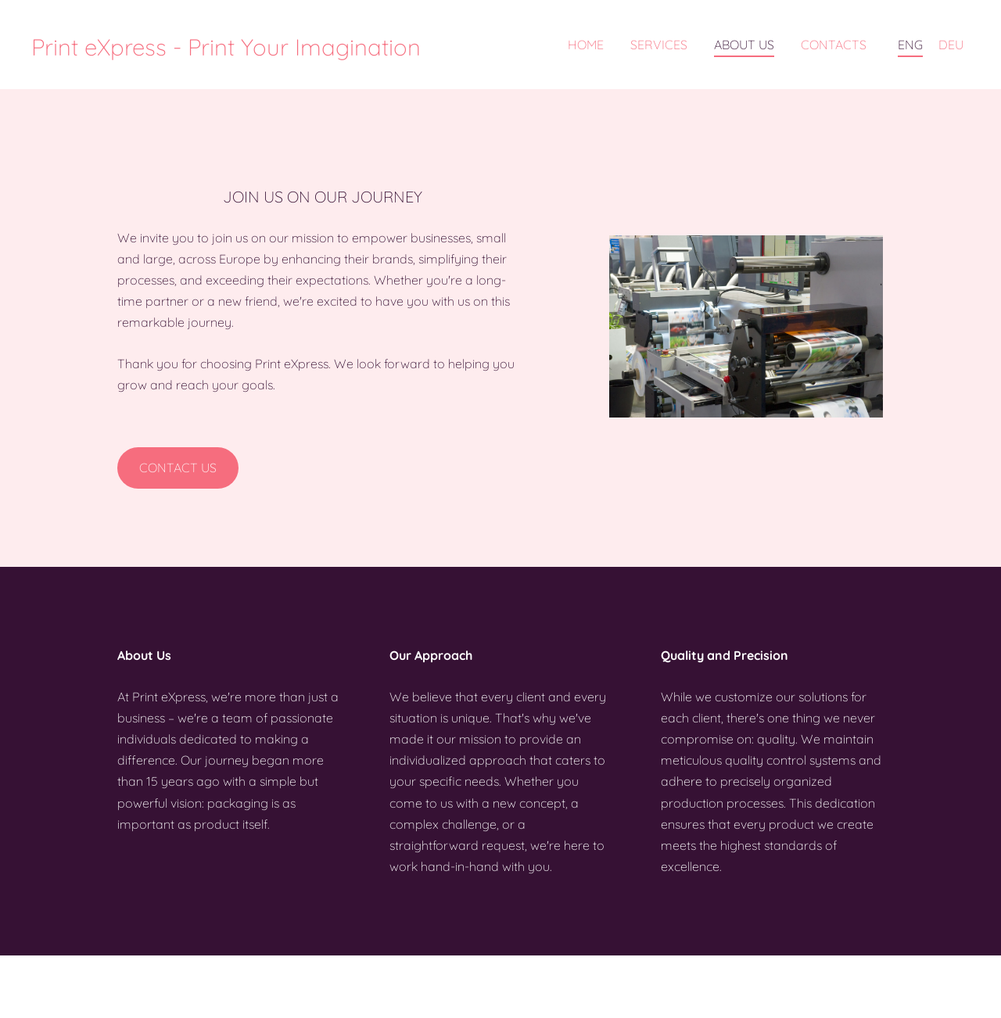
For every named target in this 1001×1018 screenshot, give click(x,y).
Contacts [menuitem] (833, 44)
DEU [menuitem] (950, 44)
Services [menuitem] (658, 44)
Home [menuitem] (586, 44)
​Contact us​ (178, 467)
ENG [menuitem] (910, 44)
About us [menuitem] (744, 44)
